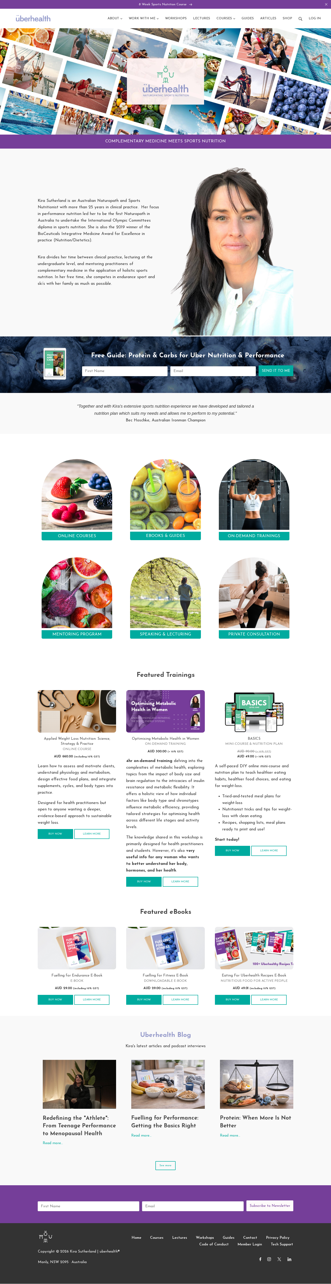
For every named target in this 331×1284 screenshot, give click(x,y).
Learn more (92, 834)
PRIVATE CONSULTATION (254, 634)
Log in (315, 18)
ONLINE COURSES (77, 536)
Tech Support (282, 1245)
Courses (156, 1238)
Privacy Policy (277, 1238)
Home (136, 1238)
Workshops (205, 1238)
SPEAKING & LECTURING (165, 634)
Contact (250, 1238)
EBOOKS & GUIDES (165, 536)
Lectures (179, 1238)
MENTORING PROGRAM (77, 634)
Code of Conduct (214, 1245)
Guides (228, 1238)
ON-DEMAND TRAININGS (254, 536)
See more (165, 1165)
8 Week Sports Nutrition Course (165, 4)
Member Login (249, 1245)
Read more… (53, 1144)
